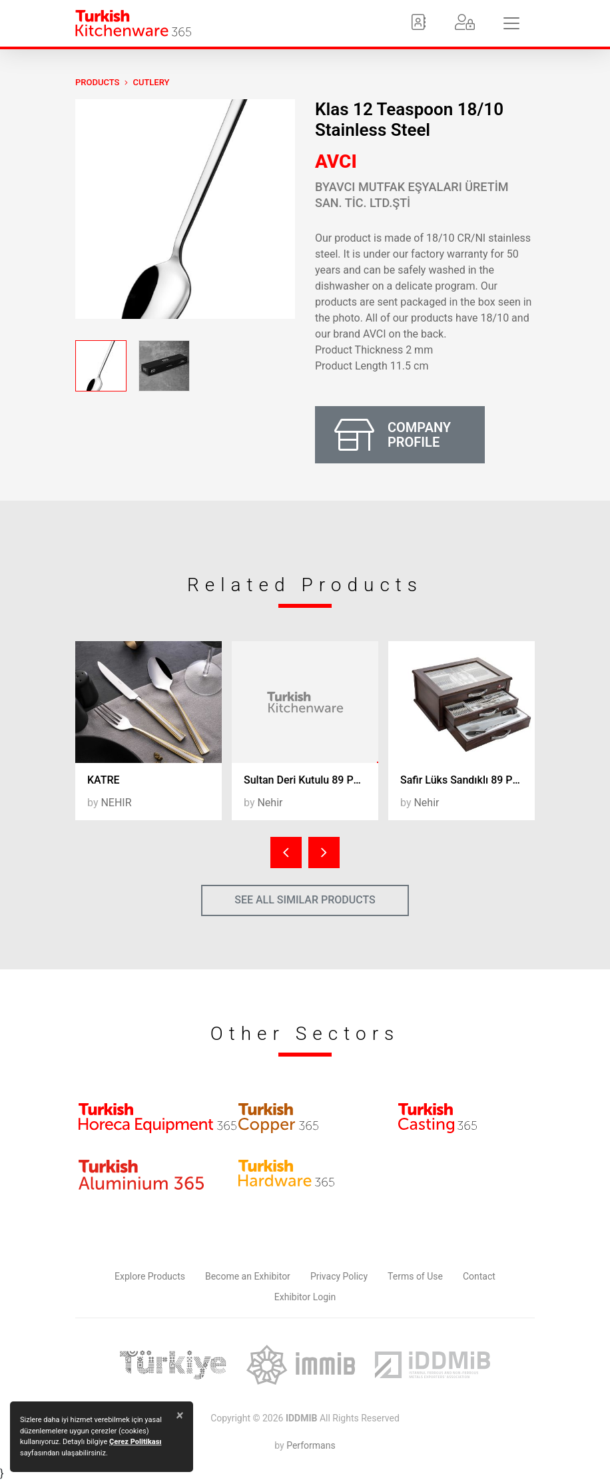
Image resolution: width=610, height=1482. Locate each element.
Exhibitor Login (305, 1297)
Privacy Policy (339, 1276)
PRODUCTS (97, 82)
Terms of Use (415, 1276)
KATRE (103, 780)
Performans (310, 1445)
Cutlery (151, 82)
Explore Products (150, 1276)
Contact (479, 1276)
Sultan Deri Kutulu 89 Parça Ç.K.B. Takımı (311, 780)
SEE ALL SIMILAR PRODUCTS (305, 899)
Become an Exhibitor (247, 1276)
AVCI (336, 161)
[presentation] (286, 852)
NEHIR (116, 802)
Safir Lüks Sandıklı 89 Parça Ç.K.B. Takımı (467, 780)
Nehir (269, 802)
